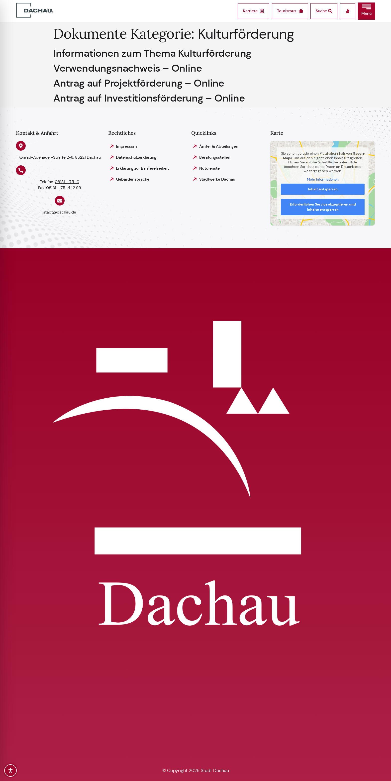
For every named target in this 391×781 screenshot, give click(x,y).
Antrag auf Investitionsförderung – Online (149, 98)
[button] (366, 11)
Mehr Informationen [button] (323, 179)
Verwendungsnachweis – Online (127, 68)
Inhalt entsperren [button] (323, 189)
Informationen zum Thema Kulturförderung (152, 53)
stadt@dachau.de (59, 212)
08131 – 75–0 (67, 181)
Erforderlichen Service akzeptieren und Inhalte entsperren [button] (323, 207)
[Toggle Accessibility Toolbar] (10, 770)
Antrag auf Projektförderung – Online (138, 83)
